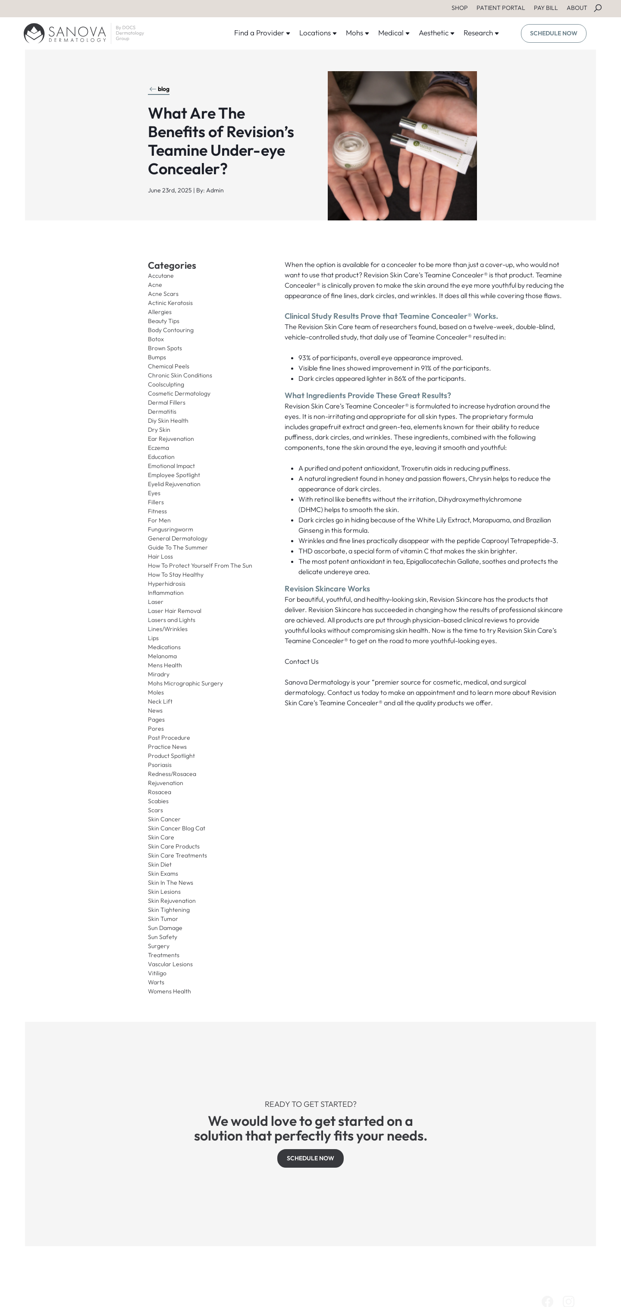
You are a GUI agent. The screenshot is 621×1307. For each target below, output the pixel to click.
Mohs (358, 32)
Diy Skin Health (168, 420)
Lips (153, 638)
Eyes (154, 493)
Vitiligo (157, 973)
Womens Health (169, 991)
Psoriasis (160, 765)
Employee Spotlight (174, 475)
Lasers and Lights (171, 620)
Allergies (160, 312)
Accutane (161, 276)
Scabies (158, 801)
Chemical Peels (168, 366)
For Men (159, 520)
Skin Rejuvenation (172, 901)
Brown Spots (165, 348)
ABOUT (577, 8)
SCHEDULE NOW (553, 33)
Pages (156, 719)
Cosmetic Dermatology (179, 393)
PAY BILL (546, 8)
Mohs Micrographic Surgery (185, 683)
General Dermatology (177, 538)
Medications (164, 647)
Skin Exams (163, 873)
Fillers (156, 502)
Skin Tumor (163, 919)
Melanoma (162, 656)
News (155, 710)
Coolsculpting (166, 384)
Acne (155, 285)
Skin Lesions (164, 891)
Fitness (157, 511)
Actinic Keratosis (170, 303)
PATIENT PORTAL (501, 8)
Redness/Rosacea (172, 774)
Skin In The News (170, 882)
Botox (156, 339)
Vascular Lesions (170, 964)
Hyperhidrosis (166, 584)
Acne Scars (163, 294)
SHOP (460, 8)
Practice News (167, 747)
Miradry (158, 674)
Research (481, 32)
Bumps (157, 357)
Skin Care (161, 837)
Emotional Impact (171, 466)
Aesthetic (437, 32)
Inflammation (166, 593)
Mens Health (165, 665)
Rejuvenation (165, 783)
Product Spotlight (171, 756)
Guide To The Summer (178, 547)
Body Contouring (171, 330)
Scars (155, 810)
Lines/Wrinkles (168, 629)
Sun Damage (165, 928)
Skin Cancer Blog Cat (176, 828)
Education (161, 457)
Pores (156, 728)
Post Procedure (169, 737)
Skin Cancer (164, 819)
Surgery (158, 946)
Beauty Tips (163, 321)
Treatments (163, 955)
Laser (155, 602)
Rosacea (159, 792)
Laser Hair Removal (174, 611)
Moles (156, 692)
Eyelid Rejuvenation (174, 484)
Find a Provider (262, 32)
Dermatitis (162, 411)
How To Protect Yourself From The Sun (200, 565)
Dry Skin (159, 430)
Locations (318, 32)
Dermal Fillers (166, 402)
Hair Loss (160, 556)
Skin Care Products (174, 846)
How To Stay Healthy (176, 574)
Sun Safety (162, 937)
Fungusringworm (170, 529)
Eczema (158, 448)
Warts (156, 982)
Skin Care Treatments (177, 855)
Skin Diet (160, 864)
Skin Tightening (169, 910)
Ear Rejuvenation (171, 439)
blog (159, 89)
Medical (394, 32)
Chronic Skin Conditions (180, 375)
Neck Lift (160, 701)
